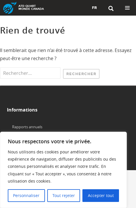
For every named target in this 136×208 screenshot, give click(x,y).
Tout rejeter (63, 195)
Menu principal (127, 8)
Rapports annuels (27, 126)
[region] (63, 170)
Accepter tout (101, 195)
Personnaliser (26, 195)
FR (94, 7)
